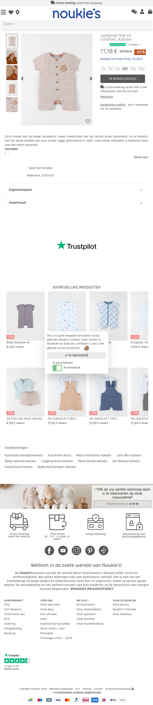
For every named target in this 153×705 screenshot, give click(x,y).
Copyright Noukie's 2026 (33, 688)
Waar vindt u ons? (52, 628)
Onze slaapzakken (88, 609)
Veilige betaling (96, 534)
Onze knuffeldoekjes (90, 623)
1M (103, 69)
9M (125, 69)
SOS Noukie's (13, 609)
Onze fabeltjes (122, 614)
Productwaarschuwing (119, 688)
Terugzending (13, 628)
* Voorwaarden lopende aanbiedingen (76, 692)
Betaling (10, 633)
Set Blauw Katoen (126, 461)
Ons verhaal (48, 614)
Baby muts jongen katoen (57, 467)
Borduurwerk (85, 604)
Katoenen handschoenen (24, 455)
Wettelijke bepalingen (61, 688)
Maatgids (106, 96)
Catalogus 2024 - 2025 (56, 638)
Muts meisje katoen (92, 461)
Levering (10, 623)
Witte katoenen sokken (93, 455)
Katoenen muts (59, 455)
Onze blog (46, 609)
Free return (57, 536)
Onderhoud (17, 203)
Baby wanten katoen (20, 461)
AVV (7, 619)
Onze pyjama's (86, 614)
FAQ (7, 604)
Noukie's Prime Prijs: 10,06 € (121, 59)
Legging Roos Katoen (57, 461)
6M (117, 69)
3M (110, 69)
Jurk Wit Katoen (128, 455)
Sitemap (87, 688)
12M (133, 69)
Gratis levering (19, 535)
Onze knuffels (85, 619)
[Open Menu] (3, 12)
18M (142, 69)
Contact (99, 688)
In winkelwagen (122, 79)
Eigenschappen (20, 190)
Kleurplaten (121, 604)
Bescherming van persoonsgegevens (134, 535)
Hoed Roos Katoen (19, 467)
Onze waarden (50, 604)
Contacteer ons (14, 614)
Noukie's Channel (124, 609)
